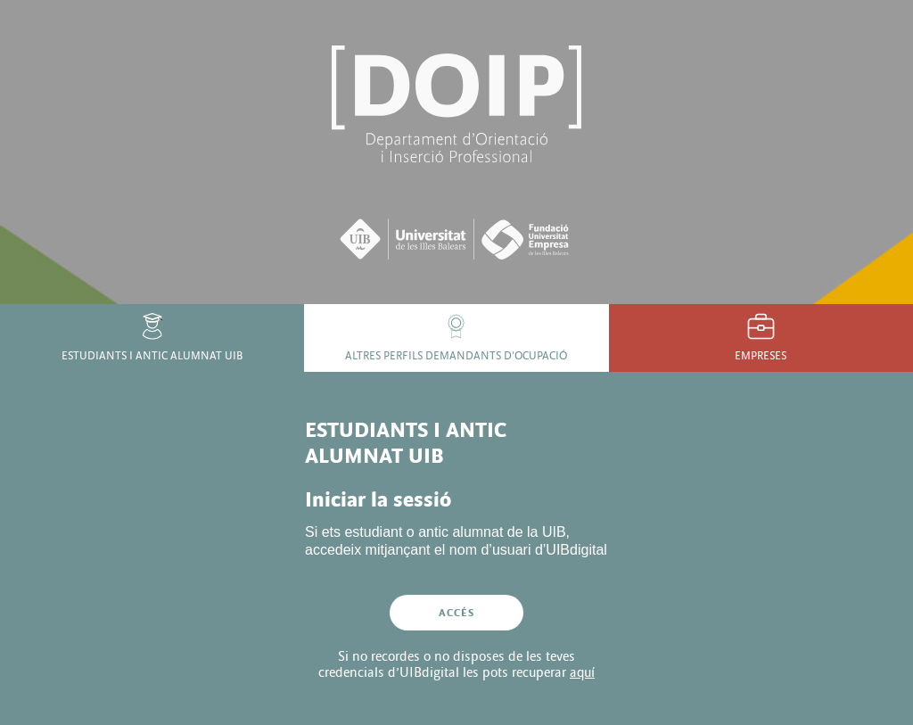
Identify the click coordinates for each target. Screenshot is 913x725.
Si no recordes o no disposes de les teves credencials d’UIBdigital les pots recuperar (456, 664)
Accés (457, 612)
